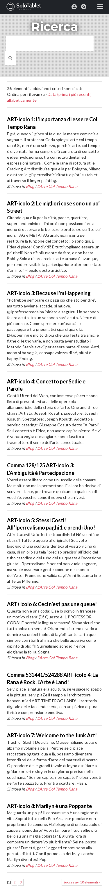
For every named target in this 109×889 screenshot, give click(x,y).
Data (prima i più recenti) (70, 94)
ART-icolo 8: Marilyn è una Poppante (49, 806)
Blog (30, 186)
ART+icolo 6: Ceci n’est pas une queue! (52, 604)
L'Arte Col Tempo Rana (57, 186)
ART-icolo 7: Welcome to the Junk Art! (52, 735)
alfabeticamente (22, 100)
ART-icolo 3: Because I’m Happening (49, 293)
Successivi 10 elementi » (81, 882)
